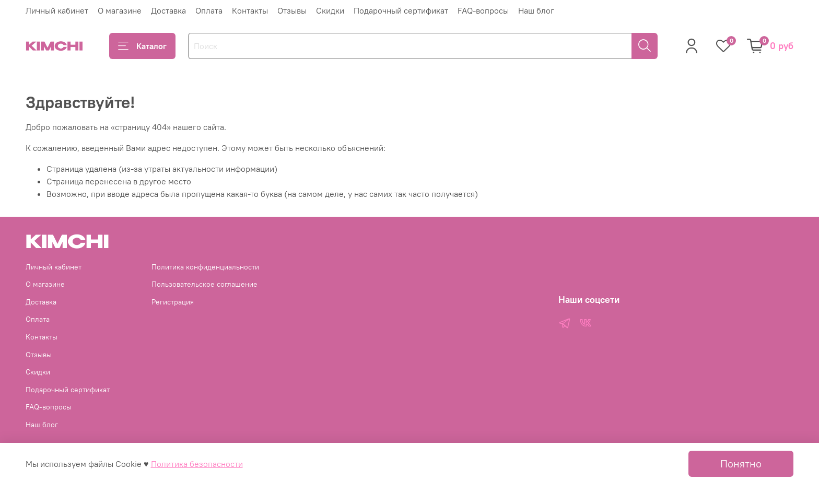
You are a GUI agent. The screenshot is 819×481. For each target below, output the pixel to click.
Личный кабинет (57, 10)
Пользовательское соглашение (204, 284)
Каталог (142, 46)
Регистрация (172, 302)
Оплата (209, 10)
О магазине (120, 10)
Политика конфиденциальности (205, 267)
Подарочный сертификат (401, 10)
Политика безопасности (197, 464)
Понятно (741, 463)
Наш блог (536, 10)
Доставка (168, 10)
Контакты (250, 10)
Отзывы (292, 10)
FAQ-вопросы (483, 10)
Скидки (330, 10)
